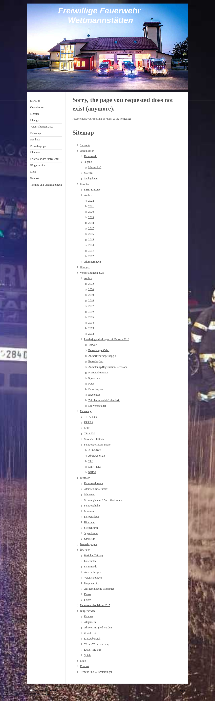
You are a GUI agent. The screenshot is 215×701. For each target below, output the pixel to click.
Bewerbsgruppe (88, 544)
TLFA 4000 (90, 416)
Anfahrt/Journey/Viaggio (102, 355)
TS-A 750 (89, 433)
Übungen (85, 267)
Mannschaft (94, 167)
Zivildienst (90, 633)
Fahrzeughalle (92, 505)
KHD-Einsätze (92, 189)
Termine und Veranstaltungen (96, 671)
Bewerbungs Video (98, 350)
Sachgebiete (91, 178)
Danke (87, 594)
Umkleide (89, 538)
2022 (91, 200)
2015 (91, 239)
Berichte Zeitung (93, 555)
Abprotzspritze (96, 455)
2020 (91, 211)
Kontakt (88, 616)
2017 (91, 228)
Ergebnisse (94, 394)
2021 (91, 206)
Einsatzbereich (92, 638)
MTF (87, 428)
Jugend (88, 161)
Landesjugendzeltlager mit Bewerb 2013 (106, 339)
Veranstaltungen (93, 577)
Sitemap (54, 690)
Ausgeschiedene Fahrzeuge (99, 588)
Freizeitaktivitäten (98, 372)
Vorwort (92, 344)
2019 (91, 217)
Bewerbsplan (95, 389)
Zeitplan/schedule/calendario (104, 400)
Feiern (87, 599)
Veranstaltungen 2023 (92, 272)
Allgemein (90, 622)
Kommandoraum (93, 483)
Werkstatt (89, 494)
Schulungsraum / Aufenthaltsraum (103, 500)
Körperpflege (91, 516)
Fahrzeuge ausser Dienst (97, 444)
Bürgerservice (87, 610)
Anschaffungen (92, 572)
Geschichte (90, 561)
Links (83, 660)
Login (182, 690)
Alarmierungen (92, 261)
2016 (91, 234)
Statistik (88, 173)
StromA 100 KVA (94, 439)
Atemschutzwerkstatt (96, 489)
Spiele (87, 655)
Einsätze (84, 184)
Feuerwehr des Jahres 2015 (95, 605)
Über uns (85, 549)
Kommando (90, 156)
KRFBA (88, 422)
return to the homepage (118, 118)
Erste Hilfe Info (93, 649)
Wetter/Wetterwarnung (96, 644)
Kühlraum (89, 522)
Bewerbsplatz (95, 361)
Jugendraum (91, 533)
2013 (91, 250)
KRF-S (92, 472)
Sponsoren (94, 378)
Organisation (87, 150)
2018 (91, 222)
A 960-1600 (94, 450)
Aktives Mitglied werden (98, 627)
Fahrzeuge (86, 411)
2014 (91, 245)
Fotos (91, 383)
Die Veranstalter (97, 405)
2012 (91, 256)
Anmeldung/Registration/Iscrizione (107, 367)
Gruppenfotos (91, 583)
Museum (89, 511)
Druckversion (39, 690)
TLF (90, 461)
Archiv (88, 195)
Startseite (85, 145)
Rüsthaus (85, 477)
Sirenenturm (91, 527)
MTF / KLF (94, 466)
